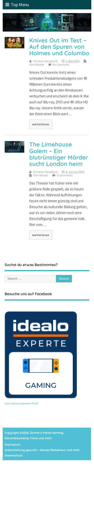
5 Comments (64, 175)
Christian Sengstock (45, 61)
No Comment (61, 64)
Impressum (12, 444)
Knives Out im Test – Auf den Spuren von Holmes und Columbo (59, 46)
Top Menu (17, 4)
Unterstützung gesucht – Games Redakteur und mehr (42, 450)
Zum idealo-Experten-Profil (21, 403)
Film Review (36, 64)
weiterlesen (40, 124)
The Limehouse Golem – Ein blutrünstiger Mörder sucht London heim (58, 154)
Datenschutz (14, 455)
